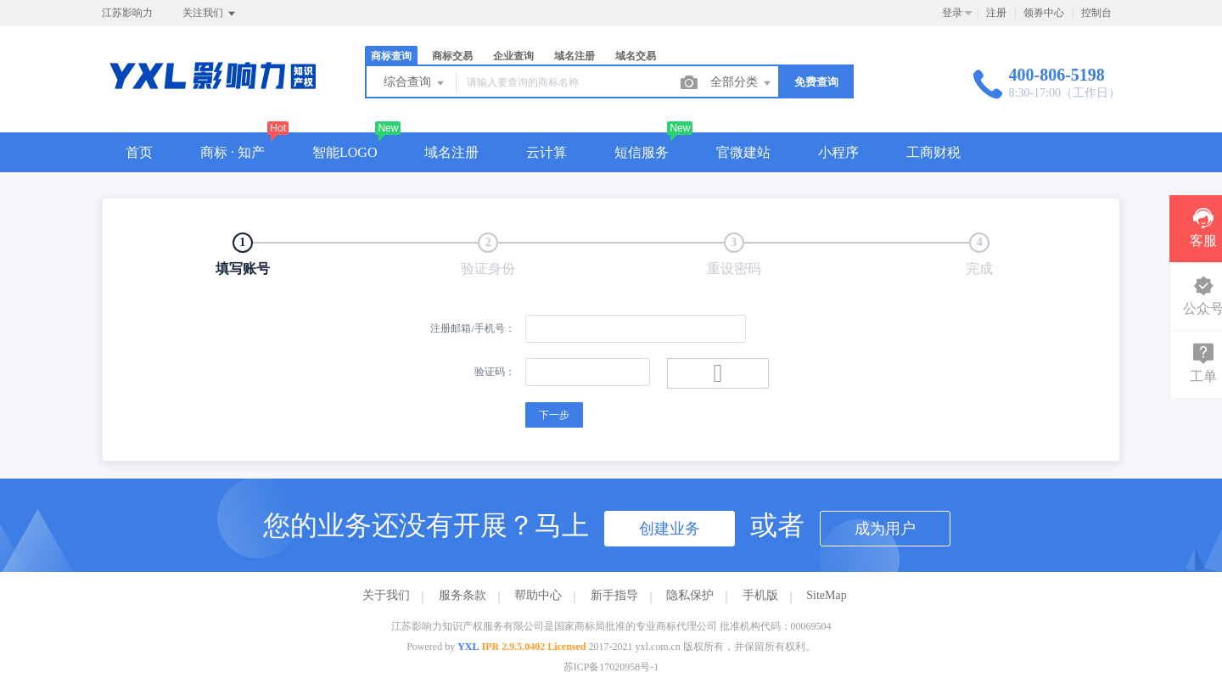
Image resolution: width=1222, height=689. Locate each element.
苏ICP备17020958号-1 (611, 667)
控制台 (1096, 13)
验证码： (494, 372)
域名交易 (635, 56)
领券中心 (1043, 13)
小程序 (838, 152)
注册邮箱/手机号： (472, 328)
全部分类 (741, 83)
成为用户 (885, 528)
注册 (996, 13)
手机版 (760, 595)
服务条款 (462, 595)
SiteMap (826, 595)
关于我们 (386, 595)
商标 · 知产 (232, 152)
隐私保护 (690, 595)
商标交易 (452, 56)
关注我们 (210, 13)
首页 (139, 152)
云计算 (546, 152)
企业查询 (513, 56)
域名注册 (574, 56)
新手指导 (614, 595)
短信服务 (641, 152)
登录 (952, 13)
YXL (468, 647)
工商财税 (933, 152)
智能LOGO (344, 152)
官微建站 (743, 152)
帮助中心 (538, 595)
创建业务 (669, 528)
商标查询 (391, 56)
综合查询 (415, 83)
